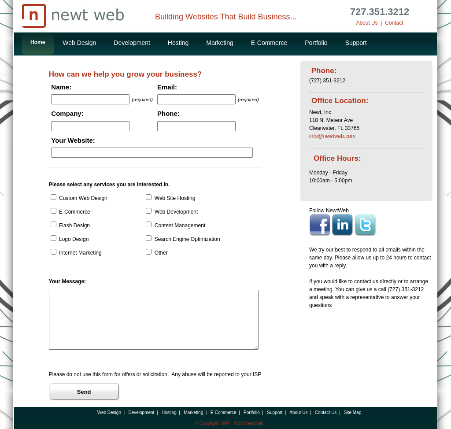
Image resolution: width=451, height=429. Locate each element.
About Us (366, 23)
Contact (394, 23)
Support (356, 42)
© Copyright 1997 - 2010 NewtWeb (229, 423)
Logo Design (70, 239)
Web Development (172, 212)
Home (37, 42)
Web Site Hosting (170, 198)
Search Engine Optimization (183, 239)
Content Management (175, 225)
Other (156, 253)
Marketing (219, 42)
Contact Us (325, 412)
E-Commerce (269, 42)
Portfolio (316, 42)
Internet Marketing (76, 253)
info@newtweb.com (332, 136)
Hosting (178, 42)
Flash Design (70, 225)
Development (132, 42)
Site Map (352, 412)
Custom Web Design (79, 198)
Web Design (79, 42)
